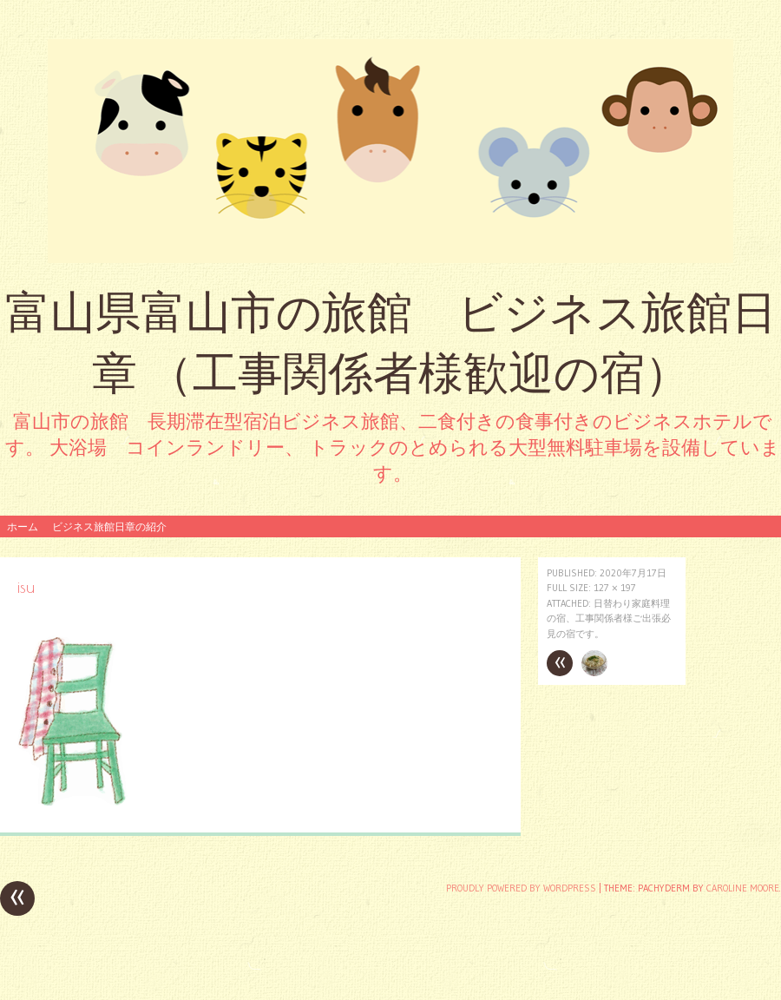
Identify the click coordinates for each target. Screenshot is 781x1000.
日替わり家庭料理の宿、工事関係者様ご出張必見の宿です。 (609, 618)
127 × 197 (615, 588)
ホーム (22, 526)
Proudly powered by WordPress (521, 888)
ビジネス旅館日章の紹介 (109, 526)
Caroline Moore (742, 888)
